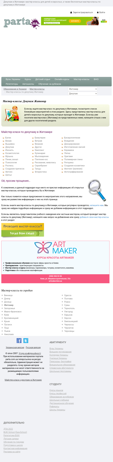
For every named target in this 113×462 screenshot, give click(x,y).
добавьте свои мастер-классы (94, 217)
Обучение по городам (14, 442)
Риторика (68, 162)
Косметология (12, 153)
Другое (38, 147)
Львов (7, 331)
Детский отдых (42, 79)
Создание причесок (14, 169)
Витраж (38, 141)
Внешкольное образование (62, 365)
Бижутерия (40, 138)
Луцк (6, 328)
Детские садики (11, 438)
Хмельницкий (71, 321)
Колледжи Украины (59, 355)
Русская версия (33, 347)
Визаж (8, 141)
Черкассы (69, 324)
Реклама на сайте (12, 451)
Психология (11, 162)
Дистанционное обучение (62, 403)
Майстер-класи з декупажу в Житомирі (23, 380)
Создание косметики (74, 165)
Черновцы (69, 331)
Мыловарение (42, 156)
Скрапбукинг (41, 165)
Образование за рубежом (62, 397)
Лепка (67, 153)
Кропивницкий (11, 318)
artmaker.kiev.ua (55, 281)
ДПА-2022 (8, 429)
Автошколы (28, 84)
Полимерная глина (73, 159)
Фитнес (8, 172)
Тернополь (69, 308)
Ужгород (68, 311)
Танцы (38, 169)
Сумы (67, 305)
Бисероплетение (72, 138)
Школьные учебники (59, 400)
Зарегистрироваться (81, 12)
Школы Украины (57, 410)
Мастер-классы (81, 79)
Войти (101, 12)
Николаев (9, 334)
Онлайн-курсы (62, 79)
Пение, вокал (11, 159)
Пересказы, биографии (60, 361)
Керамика (69, 150)
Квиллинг (39, 150)
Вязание (39, 144)
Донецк (7, 302)
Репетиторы (12, 84)
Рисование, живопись (45, 162)
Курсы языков (56, 390)
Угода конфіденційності (30, 353)
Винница (8, 295)
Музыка (9, 156)
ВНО (96, 79)
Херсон (67, 318)
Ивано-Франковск (12, 311)
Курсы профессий (58, 393)
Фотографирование (73, 172)
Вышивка (9, 144)
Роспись (9, 165)
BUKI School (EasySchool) (15, 432)
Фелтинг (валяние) (73, 169)
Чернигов (69, 328)
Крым (7, 321)
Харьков (68, 315)
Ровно (67, 302)
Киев (6, 315)
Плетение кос (41, 159)
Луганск (8, 324)
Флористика (40, 172)
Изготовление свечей (74, 147)
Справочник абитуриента (62, 368)
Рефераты (54, 406)
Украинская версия (15, 347)
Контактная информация (15, 448)
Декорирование (71, 144)
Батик (8, 138)
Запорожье (9, 308)
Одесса (67, 295)
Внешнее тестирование (61, 352)
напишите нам (96, 205)
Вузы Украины (13, 79)
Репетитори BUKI (12, 435)
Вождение (69, 141)
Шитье (8, 175)
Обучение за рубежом (49, 84)
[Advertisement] (56, 51)
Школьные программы (60, 371)
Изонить (9, 150)
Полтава (68, 298)
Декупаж (9, 147)
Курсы (28, 79)
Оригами (68, 156)
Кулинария (40, 153)
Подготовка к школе (13, 445)
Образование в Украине (15, 89)
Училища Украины (58, 358)
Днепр (7, 298)
